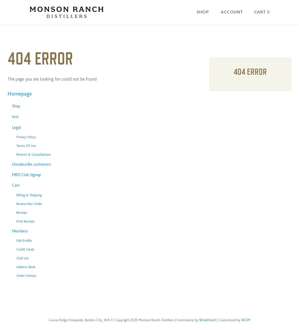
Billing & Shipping (29, 195)
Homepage (20, 94)
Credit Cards (25, 249)
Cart (16, 185)
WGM (245, 320)
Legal (16, 127)
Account (232, 11)
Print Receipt (25, 221)
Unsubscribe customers (31, 164)
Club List (22, 258)
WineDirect (207, 320)
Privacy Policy (26, 137)
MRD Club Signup (26, 174)
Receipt (21, 213)
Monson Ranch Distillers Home (66, 12)
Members (20, 231)
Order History (26, 276)
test (15, 116)
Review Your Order (29, 204)
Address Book (25, 267)
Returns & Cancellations (33, 154)
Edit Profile (24, 241)
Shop (203, 11)
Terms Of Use (26, 146)
